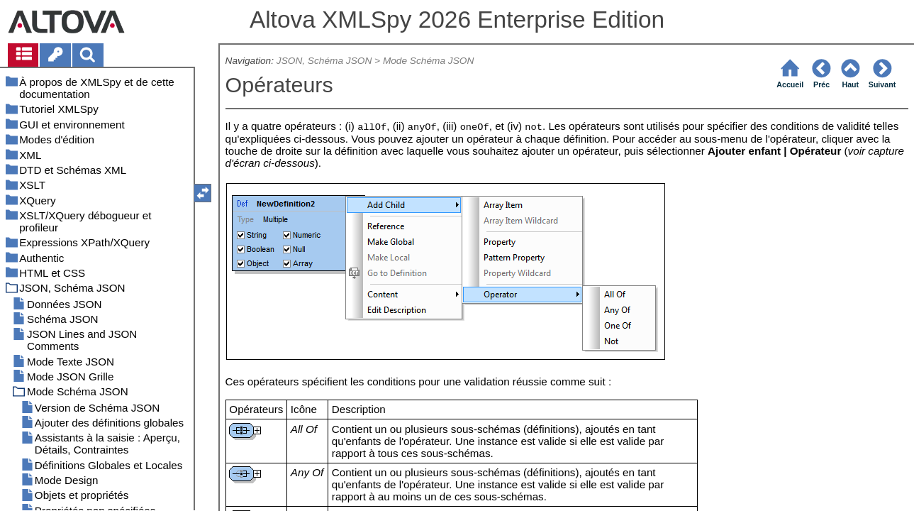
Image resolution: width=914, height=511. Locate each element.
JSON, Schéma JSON (324, 60)
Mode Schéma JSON (428, 60)
